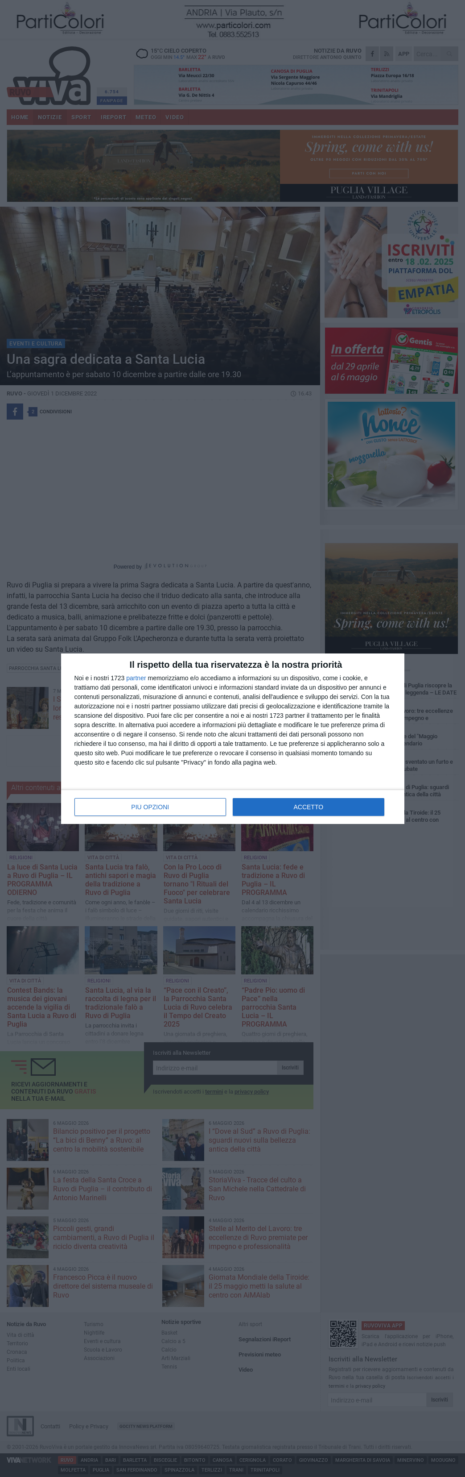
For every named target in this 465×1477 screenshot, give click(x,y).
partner (136, 678)
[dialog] (232, 738)
